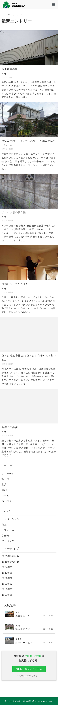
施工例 (5, 478)
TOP (8, 14)
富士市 (5, 535)
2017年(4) (7, 594)
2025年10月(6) (10, 556)
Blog (4, 489)
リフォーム (8, 473)
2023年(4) (7, 572)
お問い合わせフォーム (29, 668)
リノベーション (10, 519)
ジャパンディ (9, 541)
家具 (4, 484)
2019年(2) (7, 583)
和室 (4, 524)
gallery (6, 500)
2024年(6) (7, 567)
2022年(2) (7, 578)
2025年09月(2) (10, 561)
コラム (5, 495)
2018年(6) (7, 589)
